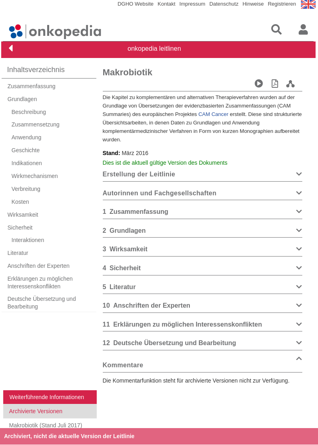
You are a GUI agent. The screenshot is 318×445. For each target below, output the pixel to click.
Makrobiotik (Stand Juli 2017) (45, 425)
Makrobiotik (127, 72)
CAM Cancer (213, 114)
